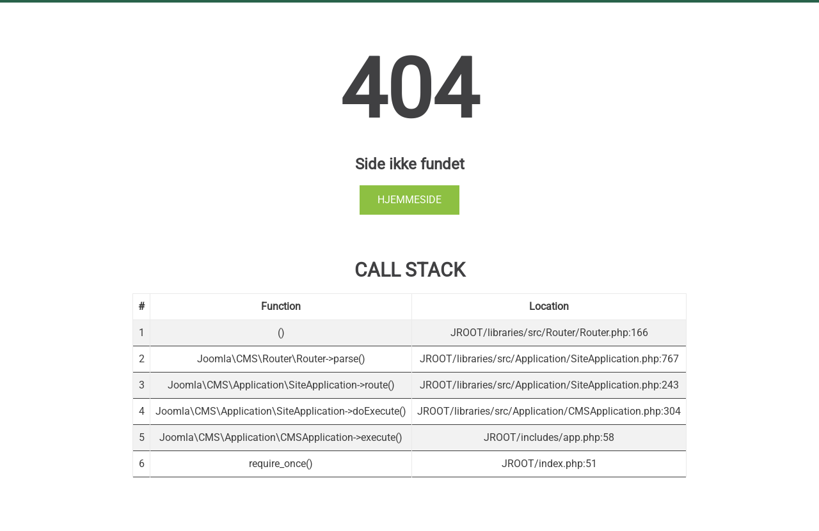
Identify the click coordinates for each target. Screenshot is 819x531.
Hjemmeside (409, 200)
